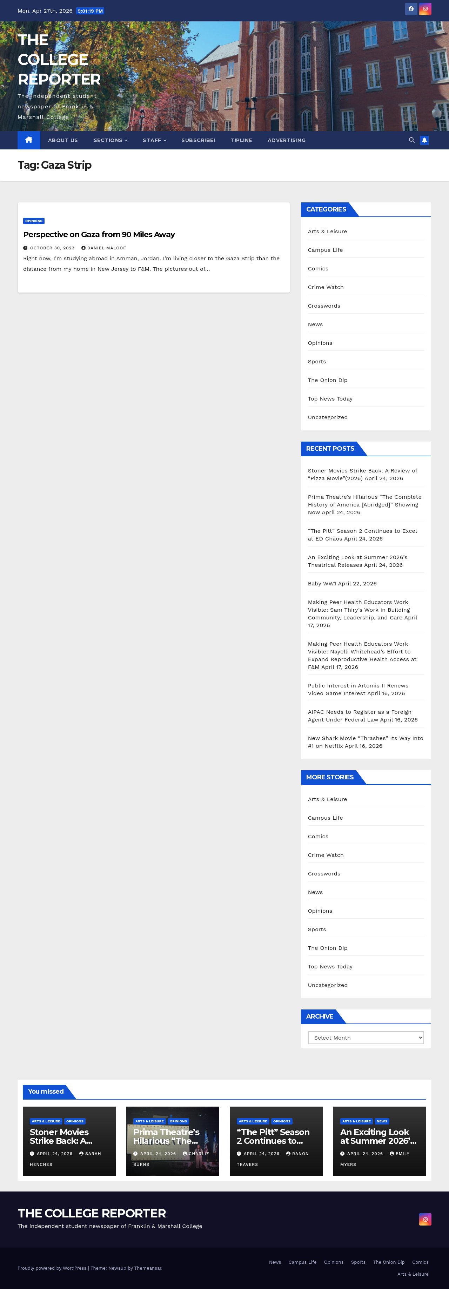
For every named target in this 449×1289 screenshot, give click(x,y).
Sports (317, 361)
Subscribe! (198, 140)
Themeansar (147, 1268)
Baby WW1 (322, 583)
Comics (318, 268)
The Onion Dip (328, 380)
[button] (412, 140)
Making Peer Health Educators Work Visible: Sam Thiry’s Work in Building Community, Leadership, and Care (359, 610)
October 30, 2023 (53, 248)
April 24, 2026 (55, 1153)
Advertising (287, 140)
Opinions (33, 221)
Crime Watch (326, 287)
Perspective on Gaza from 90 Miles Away (99, 234)
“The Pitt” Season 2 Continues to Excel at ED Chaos (273, 1141)
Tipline (241, 140)
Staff (153, 140)
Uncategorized (328, 417)
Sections (109, 140)
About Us (63, 140)
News (315, 324)
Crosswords (324, 305)
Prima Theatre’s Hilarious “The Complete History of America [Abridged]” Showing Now (365, 505)
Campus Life (325, 250)
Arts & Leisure (327, 231)
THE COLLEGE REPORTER (59, 59)
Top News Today (330, 398)
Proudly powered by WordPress (53, 1268)
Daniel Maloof (103, 248)
